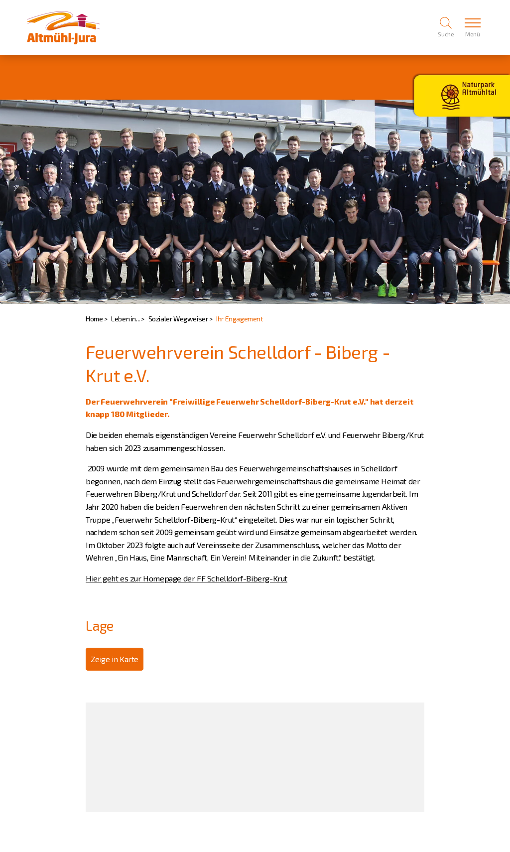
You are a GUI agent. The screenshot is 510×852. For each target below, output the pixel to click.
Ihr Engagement (239, 318)
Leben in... (125, 318)
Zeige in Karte (114, 659)
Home (94, 318)
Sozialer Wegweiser (178, 318)
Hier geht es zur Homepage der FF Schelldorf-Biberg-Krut (186, 578)
